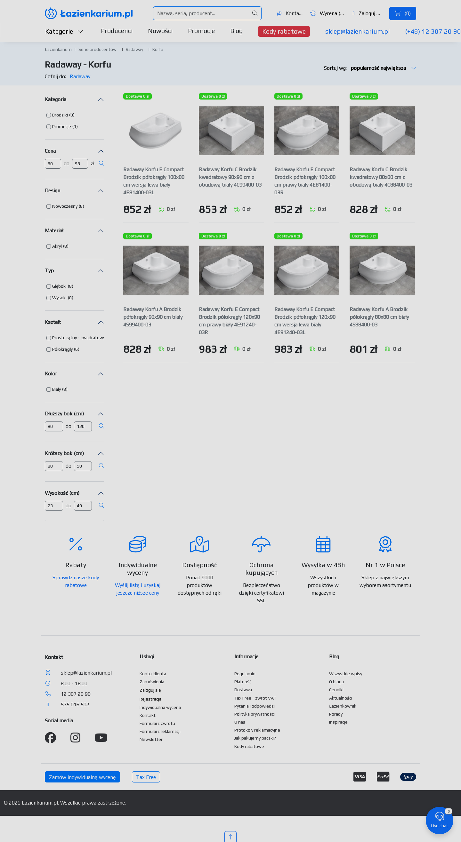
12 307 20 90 (76, 694)
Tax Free (146, 777)
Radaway (134, 49)
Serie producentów (97, 49)
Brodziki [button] (60, 114)
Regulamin (244, 673)
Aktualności (340, 698)
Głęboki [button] (59, 286)
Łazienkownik (342, 706)
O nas (239, 722)
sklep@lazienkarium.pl (357, 31)
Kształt (53, 322)
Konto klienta (153, 673)
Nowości (160, 30)
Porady (336, 714)
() (403, 13)
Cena (50, 151)
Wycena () (327, 13)
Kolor (51, 374)
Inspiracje (338, 722)
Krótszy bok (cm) (64, 453)
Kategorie (64, 31)
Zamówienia (152, 681)
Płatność (243, 681)
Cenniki (336, 689)
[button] (60, 115)
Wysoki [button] (59, 297)
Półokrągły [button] (62, 349)
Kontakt (290, 13)
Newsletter (151, 739)
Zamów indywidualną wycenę (82, 777)
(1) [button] (75, 126)
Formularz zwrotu (157, 723)
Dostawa (243, 689)
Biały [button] (56, 389)
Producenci (117, 30)
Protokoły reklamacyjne (257, 730)
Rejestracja (150, 699)
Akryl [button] (57, 246)
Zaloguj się (368, 13)
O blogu (336, 681)
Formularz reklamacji (160, 731)
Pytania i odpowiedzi (254, 706)
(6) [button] (76, 349)
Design (52, 191)
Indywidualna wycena (160, 707)
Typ (49, 271)
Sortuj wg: (370, 68)
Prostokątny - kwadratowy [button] (78, 337)
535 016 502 (75, 705)
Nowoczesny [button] (64, 206)
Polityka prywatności (254, 714)
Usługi (147, 657)
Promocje (201, 30)
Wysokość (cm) (62, 493)
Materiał (54, 231)
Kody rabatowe (284, 31)
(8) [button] (72, 114)
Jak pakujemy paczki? (255, 738)
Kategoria (55, 99)
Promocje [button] (61, 126)
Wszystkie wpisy (345, 673)
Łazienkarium (58, 49)
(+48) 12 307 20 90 (433, 31)
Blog (236, 30)
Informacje (246, 657)
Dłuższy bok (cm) (64, 414)
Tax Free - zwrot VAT (255, 698)
